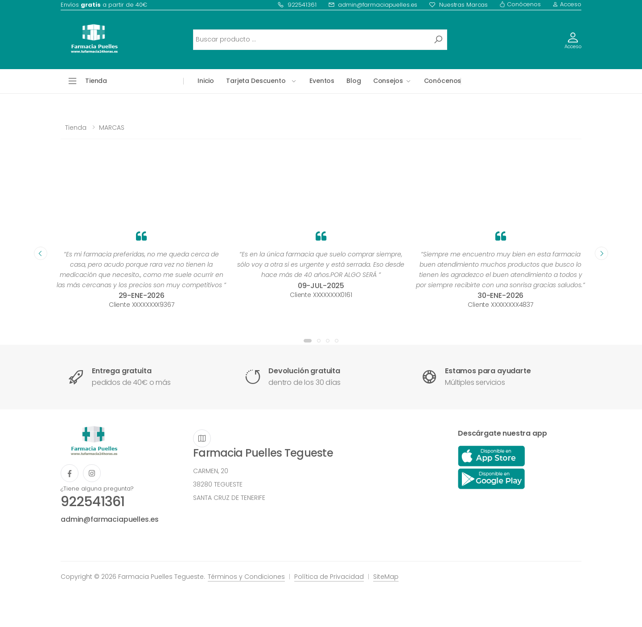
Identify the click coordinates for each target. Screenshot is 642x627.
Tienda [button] (96, 80)
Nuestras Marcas (458, 4)
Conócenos (520, 4)
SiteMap (386, 576)
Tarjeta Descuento (256, 80)
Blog (353, 80)
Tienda (75, 127)
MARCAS (111, 127)
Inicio (206, 80)
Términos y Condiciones (246, 576)
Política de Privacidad (329, 576)
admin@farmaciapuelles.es (373, 4)
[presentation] (40, 253)
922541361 (297, 4)
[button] (307, 341)
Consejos (388, 80)
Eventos (321, 80)
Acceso (566, 4)
